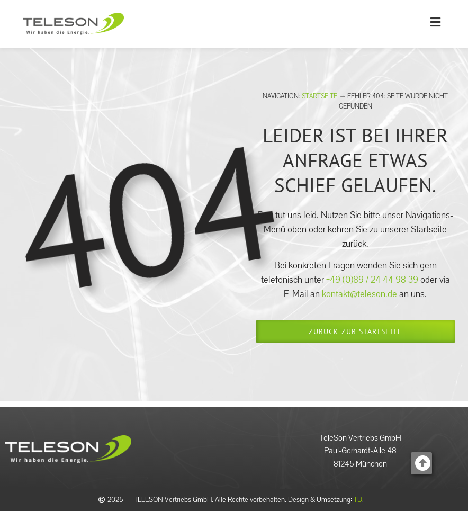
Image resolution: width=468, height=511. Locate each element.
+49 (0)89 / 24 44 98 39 (373, 280)
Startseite (319, 96)
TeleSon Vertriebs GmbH (360, 438)
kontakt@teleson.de (359, 294)
